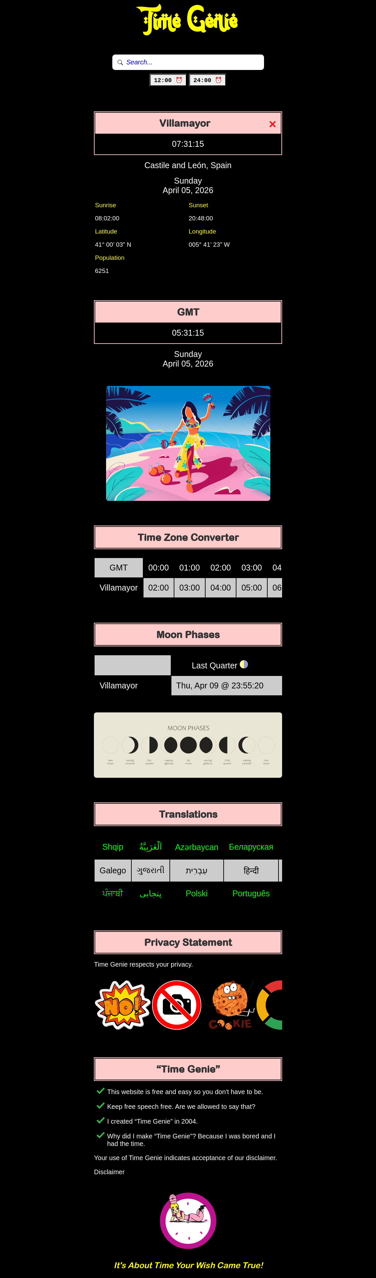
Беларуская (251, 846)
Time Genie (188, 21)
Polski (197, 893)
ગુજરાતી (151, 870)
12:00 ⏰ (168, 80)
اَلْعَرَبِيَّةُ (150, 846)
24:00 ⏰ (207, 80)
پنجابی (151, 893)
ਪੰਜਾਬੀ (112, 893)
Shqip (112, 846)
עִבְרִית (197, 870)
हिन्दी (251, 870)
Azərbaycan (196, 847)
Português (251, 893)
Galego (113, 870)
